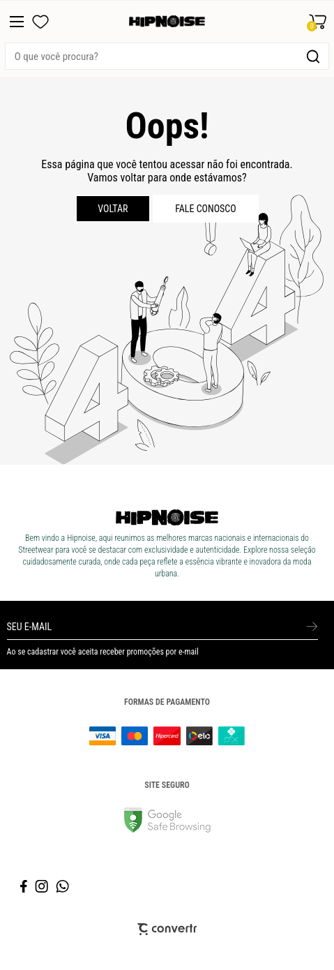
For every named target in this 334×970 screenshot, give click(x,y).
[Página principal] (167, 21)
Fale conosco (205, 208)
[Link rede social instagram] (42, 886)
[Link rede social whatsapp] (63, 886)
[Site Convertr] (167, 929)
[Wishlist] (40, 21)
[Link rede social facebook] (24, 886)
